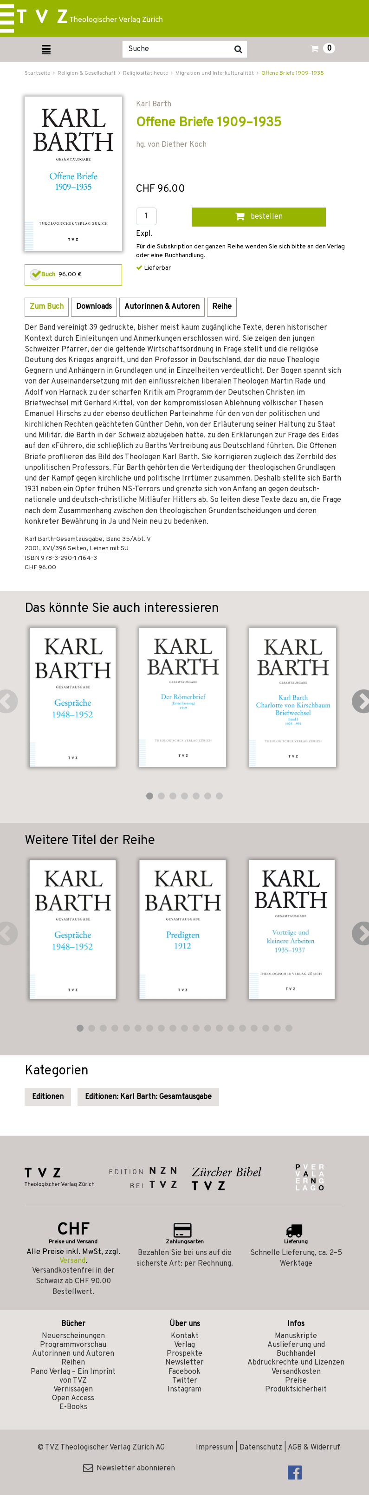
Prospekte (184, 1353)
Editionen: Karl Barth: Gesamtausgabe (148, 1097)
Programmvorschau (73, 1345)
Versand (72, 1261)
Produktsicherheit (296, 1389)
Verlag (184, 1345)
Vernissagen (73, 1389)
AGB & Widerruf (314, 1447)
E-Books (73, 1407)
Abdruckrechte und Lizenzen (295, 1362)
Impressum (214, 1447)
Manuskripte (296, 1336)
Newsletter (184, 1362)
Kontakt (185, 1336)
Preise (296, 1380)
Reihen (73, 1362)
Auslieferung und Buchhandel (296, 1349)
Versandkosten (296, 1372)
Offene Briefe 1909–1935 (292, 73)
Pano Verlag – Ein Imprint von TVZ (73, 1376)
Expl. (144, 234)
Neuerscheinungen (73, 1336)
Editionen (48, 1097)
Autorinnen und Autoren (73, 1353)
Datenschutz (261, 1447)
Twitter (184, 1380)
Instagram (184, 1389)
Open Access (73, 1398)
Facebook (184, 1372)
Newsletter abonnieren (129, 1468)
